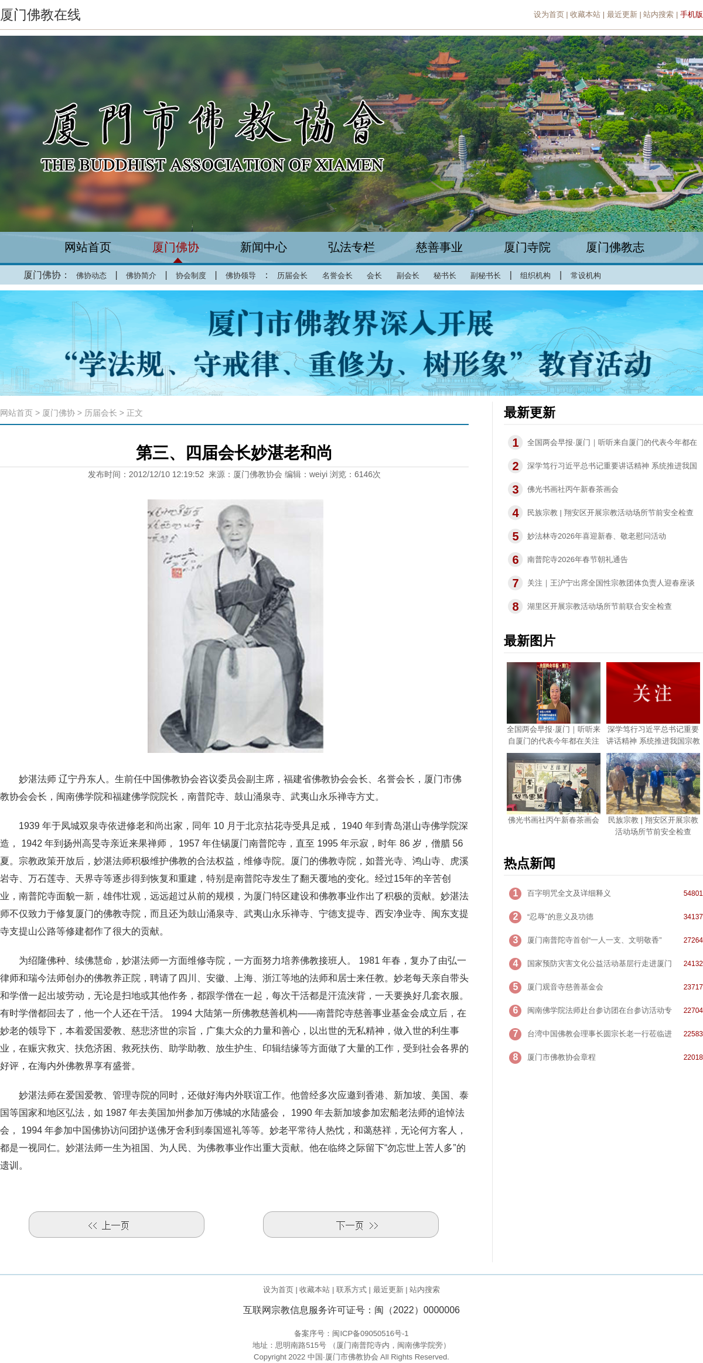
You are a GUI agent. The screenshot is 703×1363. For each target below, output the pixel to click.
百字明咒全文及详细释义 (569, 893)
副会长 (408, 275)
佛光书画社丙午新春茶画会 (573, 489)
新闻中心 (263, 247)
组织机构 (535, 275)
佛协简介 (141, 275)
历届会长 (292, 275)
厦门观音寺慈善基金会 (565, 986)
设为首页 (549, 14)
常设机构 (586, 275)
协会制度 (191, 275)
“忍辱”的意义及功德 (560, 916)
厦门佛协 (175, 247)
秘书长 (445, 275)
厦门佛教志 (615, 247)
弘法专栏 (351, 247)
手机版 (691, 14)
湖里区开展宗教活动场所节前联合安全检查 (599, 606)
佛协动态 (91, 275)
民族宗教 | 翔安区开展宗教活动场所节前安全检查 (610, 512)
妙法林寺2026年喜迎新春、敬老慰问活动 (596, 536)
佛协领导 (241, 275)
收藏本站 (585, 14)
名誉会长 (337, 275)
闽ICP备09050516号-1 (370, 1333)
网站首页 (87, 247)
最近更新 (622, 14)
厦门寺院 (527, 247)
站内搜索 (658, 14)
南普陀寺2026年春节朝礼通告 (577, 559)
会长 (374, 275)
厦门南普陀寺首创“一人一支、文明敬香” (594, 940)
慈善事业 (439, 247)
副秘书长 (485, 275)
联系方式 (351, 1289)
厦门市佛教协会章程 (561, 1057)
